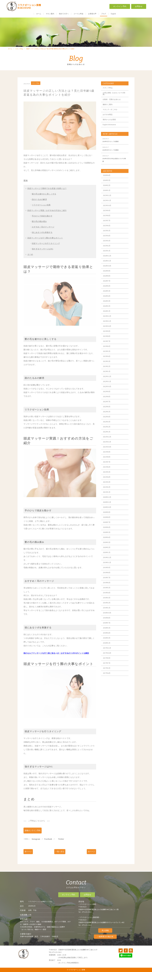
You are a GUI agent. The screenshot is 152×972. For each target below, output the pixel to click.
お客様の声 (92, 14)
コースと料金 (78, 14)
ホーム (38, 14)
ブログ (103, 14)
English (113, 14)
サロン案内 (50, 14)
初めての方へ (64, 14)
